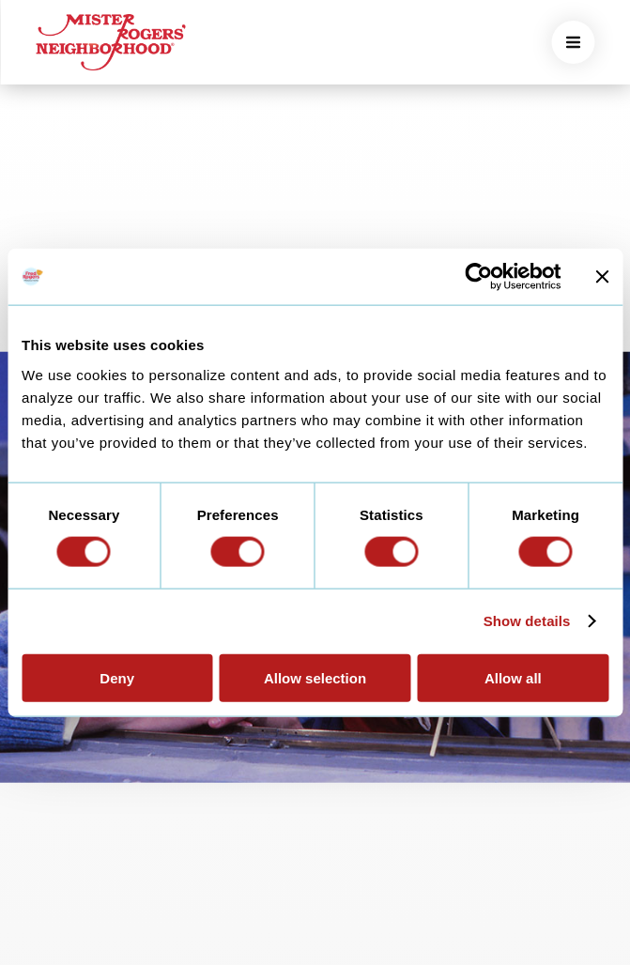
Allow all (513, 677)
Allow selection (315, 677)
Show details (527, 621)
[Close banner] (601, 276)
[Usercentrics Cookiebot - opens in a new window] (478, 277)
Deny (117, 677)
